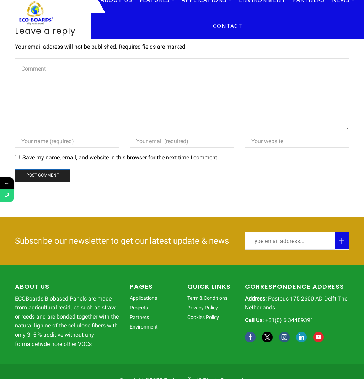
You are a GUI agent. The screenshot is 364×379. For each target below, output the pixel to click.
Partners (139, 317)
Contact (227, 26)
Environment (144, 327)
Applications (143, 298)
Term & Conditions (207, 298)
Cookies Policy (203, 317)
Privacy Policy (202, 307)
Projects (139, 307)
